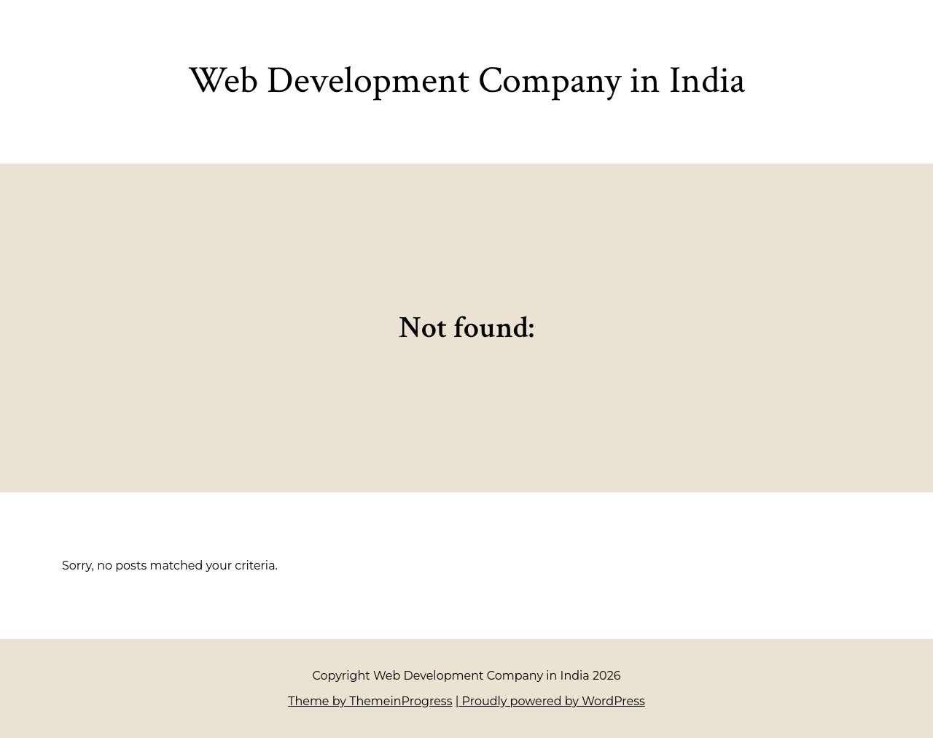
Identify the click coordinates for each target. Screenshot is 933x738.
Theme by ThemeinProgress (370, 701)
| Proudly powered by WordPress (550, 701)
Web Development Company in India (466, 80)
